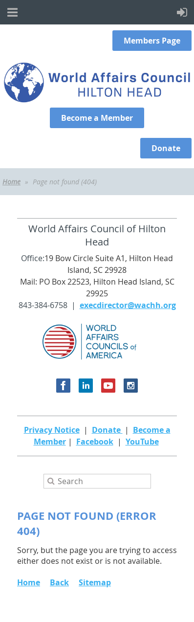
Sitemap (95, 582)
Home (11, 181)
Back (59, 582)
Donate (107, 429)
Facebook (94, 441)
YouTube (142, 441)
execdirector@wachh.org (128, 305)
